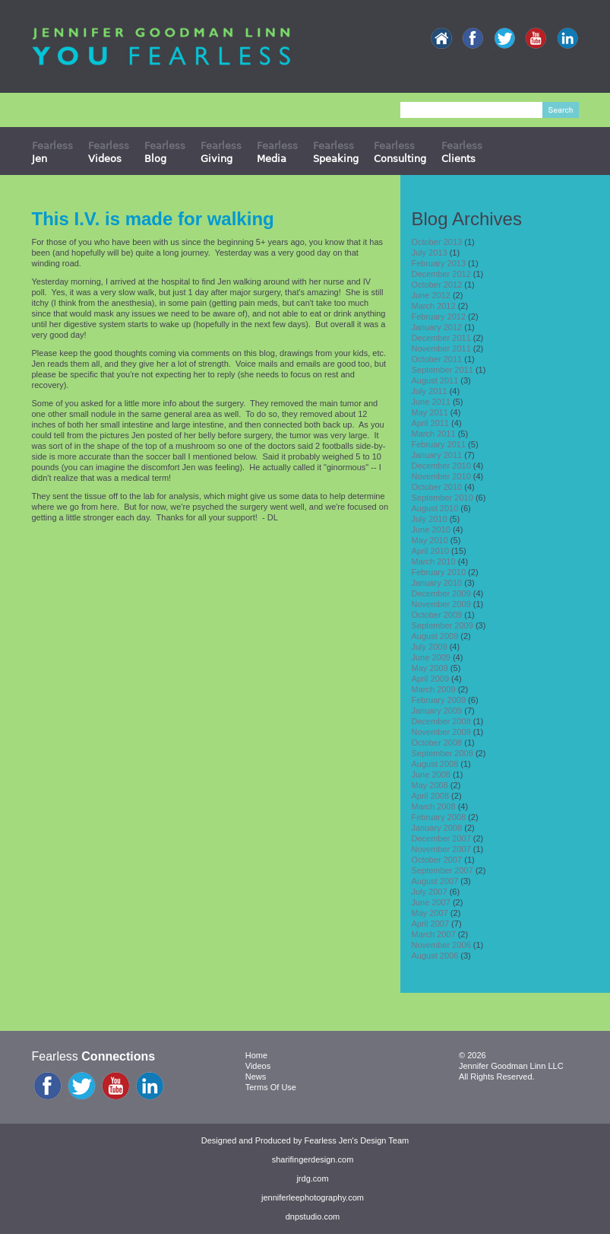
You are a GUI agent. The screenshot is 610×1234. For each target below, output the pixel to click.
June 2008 (431, 774)
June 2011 (431, 401)
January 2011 (437, 455)
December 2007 (441, 838)
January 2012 (437, 327)
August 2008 (435, 763)
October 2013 (437, 241)
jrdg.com (312, 1178)
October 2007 (437, 859)
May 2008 (430, 785)
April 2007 (431, 923)
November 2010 (441, 476)
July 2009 (429, 646)
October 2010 (437, 486)
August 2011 (435, 380)
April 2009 (431, 678)
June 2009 (431, 657)
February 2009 (439, 699)
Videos (257, 1065)
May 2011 (430, 412)
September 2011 (442, 369)
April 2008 (431, 795)
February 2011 (439, 444)
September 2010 (442, 497)
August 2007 (435, 881)
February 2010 (439, 572)
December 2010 (441, 465)
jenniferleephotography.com (312, 1197)
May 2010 (430, 540)
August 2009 (435, 636)
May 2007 (430, 913)
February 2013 (439, 263)
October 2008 (437, 742)
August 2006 (435, 955)
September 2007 (442, 870)
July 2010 (429, 518)
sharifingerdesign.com (313, 1159)
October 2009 (437, 614)
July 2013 (429, 252)
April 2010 (431, 550)
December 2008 (441, 721)
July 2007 (429, 891)
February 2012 (439, 316)
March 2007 (434, 934)
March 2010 (434, 561)
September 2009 (442, 625)
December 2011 (441, 337)
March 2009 (434, 689)
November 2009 (441, 604)
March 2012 (434, 305)
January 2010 (437, 582)
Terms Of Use (270, 1087)
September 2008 (442, 753)
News (256, 1076)
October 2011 (437, 359)
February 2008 (439, 817)
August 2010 (435, 508)
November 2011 (441, 348)
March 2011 (434, 433)
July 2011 (429, 391)
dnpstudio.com (313, 1216)
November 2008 (441, 731)
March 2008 (434, 806)
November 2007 (441, 849)
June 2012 (431, 295)
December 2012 (441, 273)
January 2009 (437, 710)
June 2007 (431, 902)
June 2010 (431, 529)
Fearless (52, 152)
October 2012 (437, 284)
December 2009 (441, 593)
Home (256, 1055)
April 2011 (431, 423)
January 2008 (437, 827)
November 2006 (441, 944)
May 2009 (430, 668)
